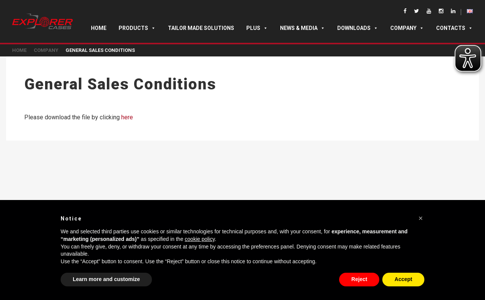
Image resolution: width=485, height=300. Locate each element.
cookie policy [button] (200, 239)
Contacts (454, 28)
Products (137, 28)
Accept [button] (403, 279)
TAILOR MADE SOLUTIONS (201, 28)
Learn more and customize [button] (106, 279)
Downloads (357, 28)
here (127, 117)
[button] (421, 218)
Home (98, 28)
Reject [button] (359, 279)
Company (407, 28)
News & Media (302, 28)
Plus (257, 28)
